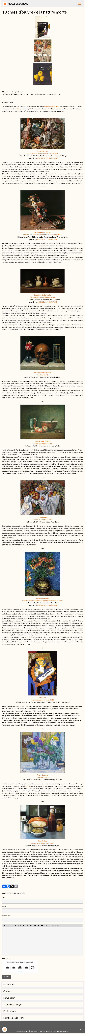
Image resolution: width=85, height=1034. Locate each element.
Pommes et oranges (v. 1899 (42, 519)
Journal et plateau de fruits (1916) (42, 700)
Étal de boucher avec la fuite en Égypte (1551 (42, 153)
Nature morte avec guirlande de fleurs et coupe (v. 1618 (42, 235)
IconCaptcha (19, 971)
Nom (3, 897)
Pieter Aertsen (42, 151)
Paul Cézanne (42, 517)
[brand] (15, 4)
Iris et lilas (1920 (42, 777)
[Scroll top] (80, 1029)
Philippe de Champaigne (42, 372)
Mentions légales (22, 1031)
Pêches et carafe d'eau (51, 106)
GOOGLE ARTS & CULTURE (47, 158)
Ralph (42, 841)
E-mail (4, 906)
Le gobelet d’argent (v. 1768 (42, 443)
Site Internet (6, 916)
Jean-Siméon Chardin (42, 441)
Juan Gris (42, 697)
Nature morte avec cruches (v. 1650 (42, 297)
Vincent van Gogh (42, 598)
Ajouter (6, 977)
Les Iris (27, 786)
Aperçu (55, 925)
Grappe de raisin (22, 109)
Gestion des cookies (61, 1031)
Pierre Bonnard (42, 775)
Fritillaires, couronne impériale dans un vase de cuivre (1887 (42, 600)
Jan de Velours (42, 232)
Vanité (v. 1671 (42, 375)
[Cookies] (4, 1029)
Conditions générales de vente (41, 1031)
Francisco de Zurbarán (42, 295)
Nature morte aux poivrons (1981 (42, 843)
